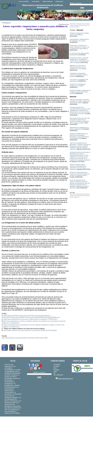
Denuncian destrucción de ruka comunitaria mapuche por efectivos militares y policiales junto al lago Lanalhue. (80, 120)
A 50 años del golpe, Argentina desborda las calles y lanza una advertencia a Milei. (80, 101)
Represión (73, 24)
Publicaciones (59, 1)
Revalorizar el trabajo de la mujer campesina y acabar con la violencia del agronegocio (79, 47)
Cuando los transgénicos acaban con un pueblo (78, 84)
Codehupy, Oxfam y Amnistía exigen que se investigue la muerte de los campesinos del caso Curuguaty (79, 60)
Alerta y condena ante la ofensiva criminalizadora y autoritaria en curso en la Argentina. (78, 167)
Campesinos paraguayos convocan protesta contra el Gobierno (79, 75)
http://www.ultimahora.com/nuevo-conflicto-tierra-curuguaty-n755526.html (30, 319)
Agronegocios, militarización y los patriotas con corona (79, 40)
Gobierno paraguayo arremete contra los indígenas (79, 33)
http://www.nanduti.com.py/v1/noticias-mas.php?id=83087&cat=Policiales (30, 330)
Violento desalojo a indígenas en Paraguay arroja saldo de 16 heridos (80, 92)
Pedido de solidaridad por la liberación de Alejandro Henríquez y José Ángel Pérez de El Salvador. (79, 136)
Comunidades (35, 1)
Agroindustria (79, 25)
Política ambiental (47, 1)
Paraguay (6, 23)
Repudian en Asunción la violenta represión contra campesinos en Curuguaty (78, 67)
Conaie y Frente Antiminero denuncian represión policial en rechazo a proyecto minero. (80, 174)
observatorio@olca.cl (64, 378)
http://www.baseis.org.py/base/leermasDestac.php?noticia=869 (25, 338)
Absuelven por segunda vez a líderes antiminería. (79, 128)
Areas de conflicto (24, 1)
